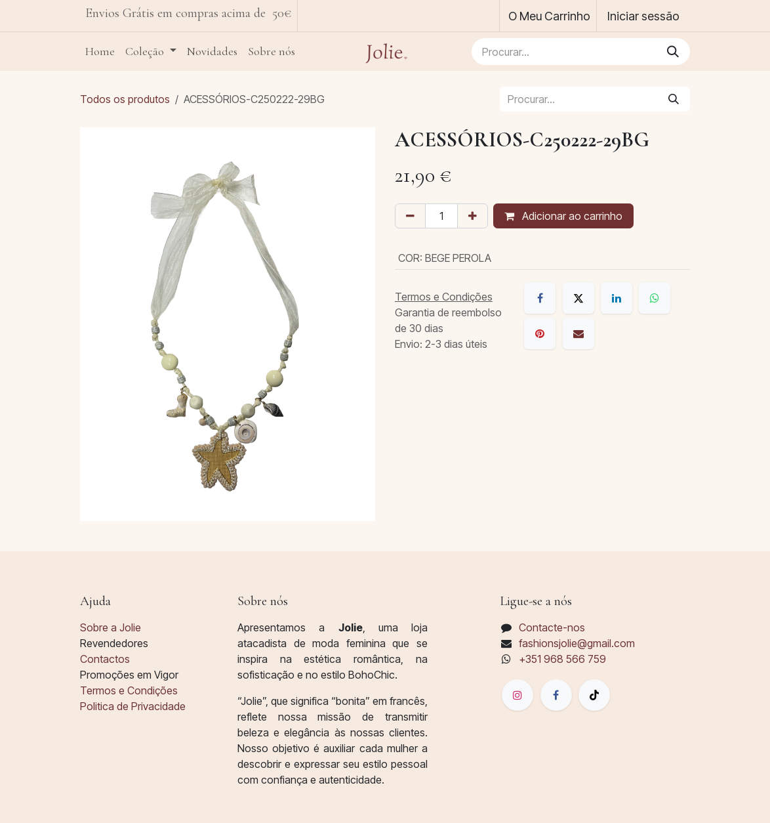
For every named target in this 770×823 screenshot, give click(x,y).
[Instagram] (517, 695)
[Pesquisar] (673, 51)
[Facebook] (540, 298)
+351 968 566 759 (562, 658)
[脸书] (556, 695)
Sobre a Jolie (110, 627)
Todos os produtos (125, 99)
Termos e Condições (129, 690)
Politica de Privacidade (133, 706)
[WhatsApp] (654, 298)
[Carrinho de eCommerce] (548, 16)
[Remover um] (410, 215)
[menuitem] (100, 51)
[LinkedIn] (616, 298)
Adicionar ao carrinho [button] (563, 215)
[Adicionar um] (472, 215)
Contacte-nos (552, 627)
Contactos (105, 658)
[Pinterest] (540, 333)
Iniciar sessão (643, 16)
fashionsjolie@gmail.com (577, 643)
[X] (578, 298)
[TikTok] (594, 695)
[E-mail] (578, 333)
